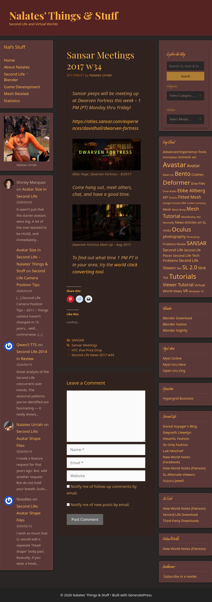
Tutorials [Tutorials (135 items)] (182, 276)
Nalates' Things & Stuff (63, 15)
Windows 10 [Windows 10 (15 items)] (196, 291)
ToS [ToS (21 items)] (165, 277)
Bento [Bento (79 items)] (183, 173)
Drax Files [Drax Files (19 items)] (198, 183)
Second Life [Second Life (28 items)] (173, 249)
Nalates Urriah (29, 424)
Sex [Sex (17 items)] (179, 268)
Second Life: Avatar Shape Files (28, 438)
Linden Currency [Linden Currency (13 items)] (196, 203)
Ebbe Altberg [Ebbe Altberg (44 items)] (191, 190)
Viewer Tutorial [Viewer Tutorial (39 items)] (178, 285)
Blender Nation (175, 324)
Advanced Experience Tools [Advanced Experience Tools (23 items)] (184, 151)
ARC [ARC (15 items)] (194, 157)
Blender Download (177, 318)
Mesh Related (16, 93)
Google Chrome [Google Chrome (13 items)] (172, 203)
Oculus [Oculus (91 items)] (181, 229)
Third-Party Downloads (181, 520)
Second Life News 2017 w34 (93, 355)
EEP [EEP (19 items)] (165, 197)
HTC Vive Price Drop (87, 350)
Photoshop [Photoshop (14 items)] (192, 237)
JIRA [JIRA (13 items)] (184, 203)
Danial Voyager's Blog (180, 426)
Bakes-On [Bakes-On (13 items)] (168, 174)
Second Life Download (180, 514)
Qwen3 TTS (26, 344)
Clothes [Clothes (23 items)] (198, 174)
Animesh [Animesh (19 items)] (184, 157)
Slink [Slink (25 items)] (202, 267)
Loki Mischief (173, 450)
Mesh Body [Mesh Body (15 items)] (179, 209)
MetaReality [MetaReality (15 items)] (188, 217)
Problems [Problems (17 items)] (169, 244)
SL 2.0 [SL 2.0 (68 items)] (189, 267)
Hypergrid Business (178, 398)
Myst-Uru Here (174, 364)
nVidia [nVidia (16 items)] (167, 230)
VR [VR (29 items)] (185, 290)
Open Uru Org (174, 370)
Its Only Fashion (175, 444)
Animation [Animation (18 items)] (170, 157)
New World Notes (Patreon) (184, 468)
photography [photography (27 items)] (174, 236)
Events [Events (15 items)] (173, 197)
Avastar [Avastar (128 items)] (174, 164)
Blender (11, 79)
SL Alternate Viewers (179, 474)
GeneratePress (140, 595)
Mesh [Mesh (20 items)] (167, 209)
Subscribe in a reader (180, 576)
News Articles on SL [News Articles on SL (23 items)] (190, 222)
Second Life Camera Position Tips (30, 277)
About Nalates (17, 67)
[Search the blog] (185, 66)
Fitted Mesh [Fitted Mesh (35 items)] (189, 197)
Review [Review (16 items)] (181, 244)
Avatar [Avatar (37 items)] (193, 166)
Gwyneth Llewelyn (177, 432)
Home (9, 60)
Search (185, 76)
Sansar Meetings (84, 345)
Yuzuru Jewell (173, 480)
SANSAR (78, 340)
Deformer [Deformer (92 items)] (176, 182)
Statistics (12, 100)
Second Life (14, 74)
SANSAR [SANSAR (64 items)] (196, 243)
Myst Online (172, 358)
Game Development (22, 86)
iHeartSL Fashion (176, 438)
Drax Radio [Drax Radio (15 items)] (169, 191)
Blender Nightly (175, 330)
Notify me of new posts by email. (100, 504)
